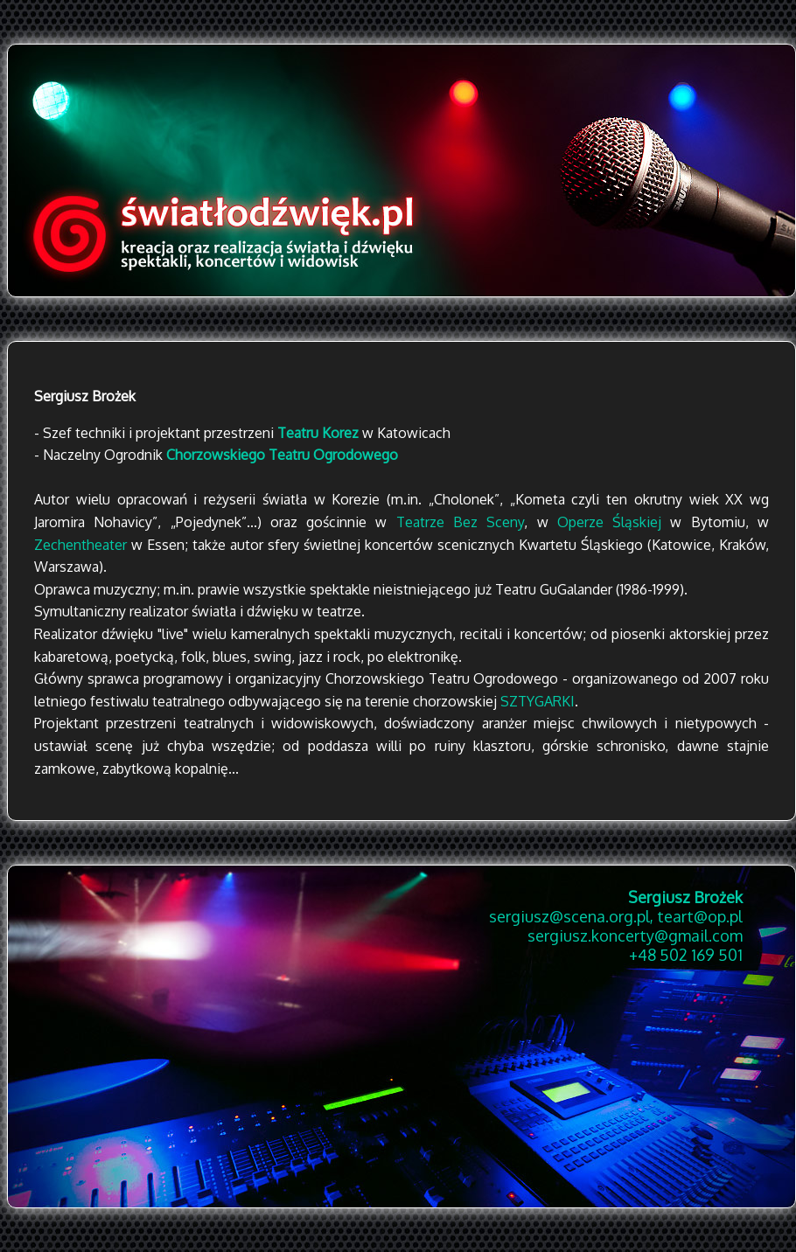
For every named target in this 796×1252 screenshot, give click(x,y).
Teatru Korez (318, 433)
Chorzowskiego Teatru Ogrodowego (282, 454)
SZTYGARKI (537, 701)
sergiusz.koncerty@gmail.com (635, 935)
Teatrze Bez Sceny (460, 522)
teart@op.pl (700, 916)
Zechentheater (80, 544)
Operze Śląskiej (609, 522)
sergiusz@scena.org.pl (569, 916)
